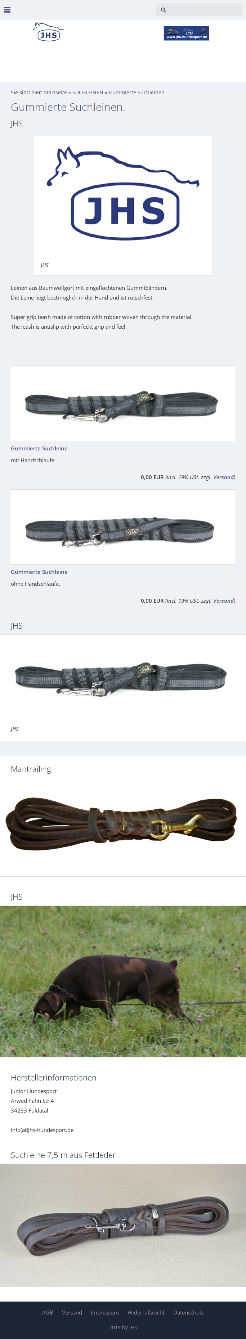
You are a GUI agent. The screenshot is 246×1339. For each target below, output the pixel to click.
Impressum (105, 1312)
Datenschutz (188, 1312)
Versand (223, 477)
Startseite (55, 92)
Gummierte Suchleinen (137, 92)
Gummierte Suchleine (39, 448)
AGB (47, 1312)
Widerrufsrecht (146, 1312)
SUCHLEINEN (87, 92)
